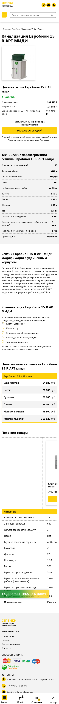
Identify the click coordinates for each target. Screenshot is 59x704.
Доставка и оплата (11, 644)
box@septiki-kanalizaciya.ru (20, 691)
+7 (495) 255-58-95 (17, 685)
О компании (8, 636)
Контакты (6, 648)
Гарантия (6, 640)
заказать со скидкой (29, 130)
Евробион (16, 29)
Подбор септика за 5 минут (24, 594)
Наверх (53, 702)
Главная (6, 29)
